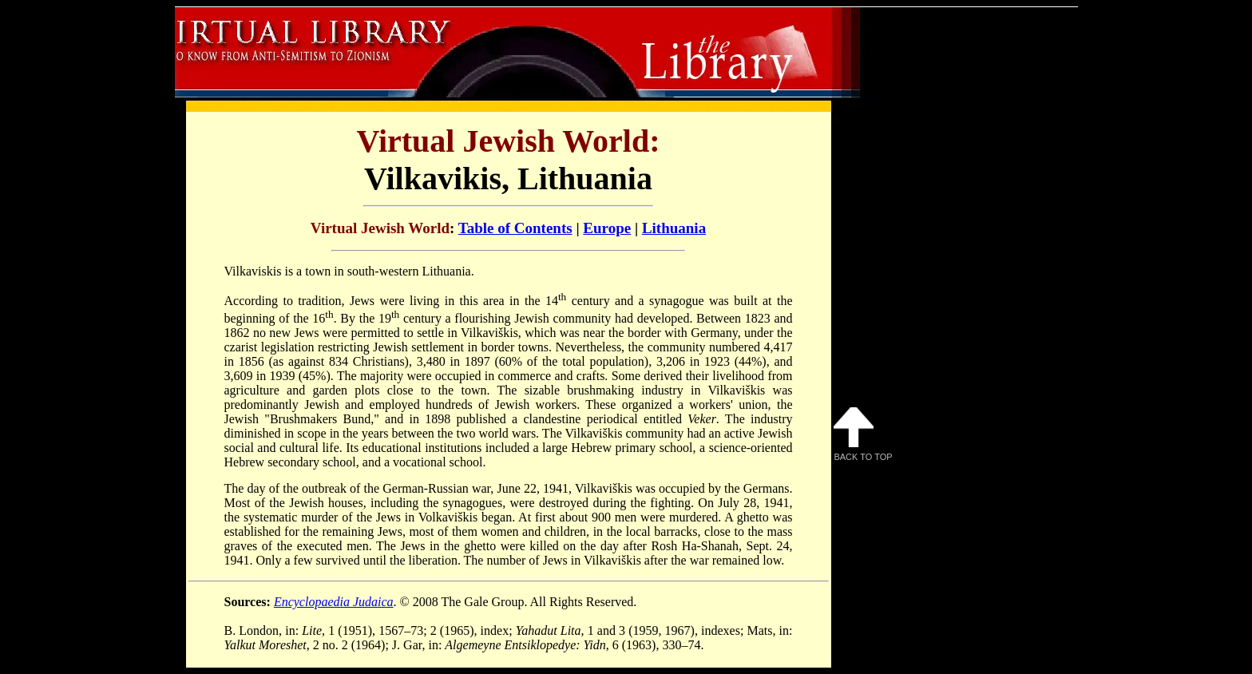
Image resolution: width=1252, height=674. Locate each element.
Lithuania (674, 228)
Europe (607, 228)
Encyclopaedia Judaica (334, 602)
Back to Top (863, 434)
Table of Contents (515, 228)
